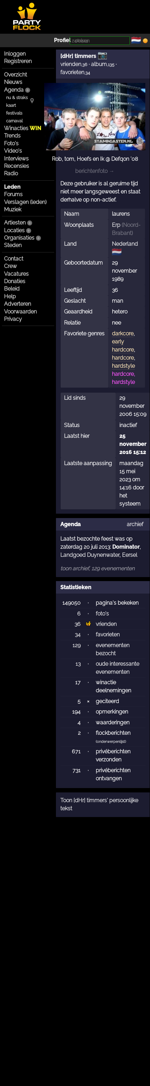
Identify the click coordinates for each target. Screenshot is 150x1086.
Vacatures (16, 274)
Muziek (12, 209)
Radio (11, 173)
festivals (14, 113)
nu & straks (17, 97)
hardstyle (123, 366)
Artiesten (15, 222)
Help (10, 296)
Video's (13, 151)
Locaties (14, 230)
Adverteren (17, 304)
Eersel (129, 555)
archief (135, 524)
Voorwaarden (20, 311)
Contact (13, 258)
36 (77, 624)
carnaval (14, 120)
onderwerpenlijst (111, 742)
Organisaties (19, 238)
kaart (11, 105)
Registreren (18, 61)
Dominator (126, 547)
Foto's (11, 143)
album (99, 64)
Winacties (22, 128)
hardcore (123, 358)
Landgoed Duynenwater (89, 555)
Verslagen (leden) (25, 202)
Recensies (16, 166)
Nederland (125, 244)
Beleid (12, 288)
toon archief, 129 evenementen (97, 568)
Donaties (14, 281)
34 (78, 634)
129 (76, 645)
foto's (102, 613)
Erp (116, 225)
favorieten (72, 72)
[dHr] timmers (78, 56)
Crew (10, 266)
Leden (12, 187)
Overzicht (15, 74)
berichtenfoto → (94, 171)
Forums (13, 194)
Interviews (16, 158)
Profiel (62, 40)
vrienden (70, 64)
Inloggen (15, 54)
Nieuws (13, 82)
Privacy (13, 319)
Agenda (14, 90)
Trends (12, 135)
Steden (13, 245)
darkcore (122, 333)
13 (78, 664)
